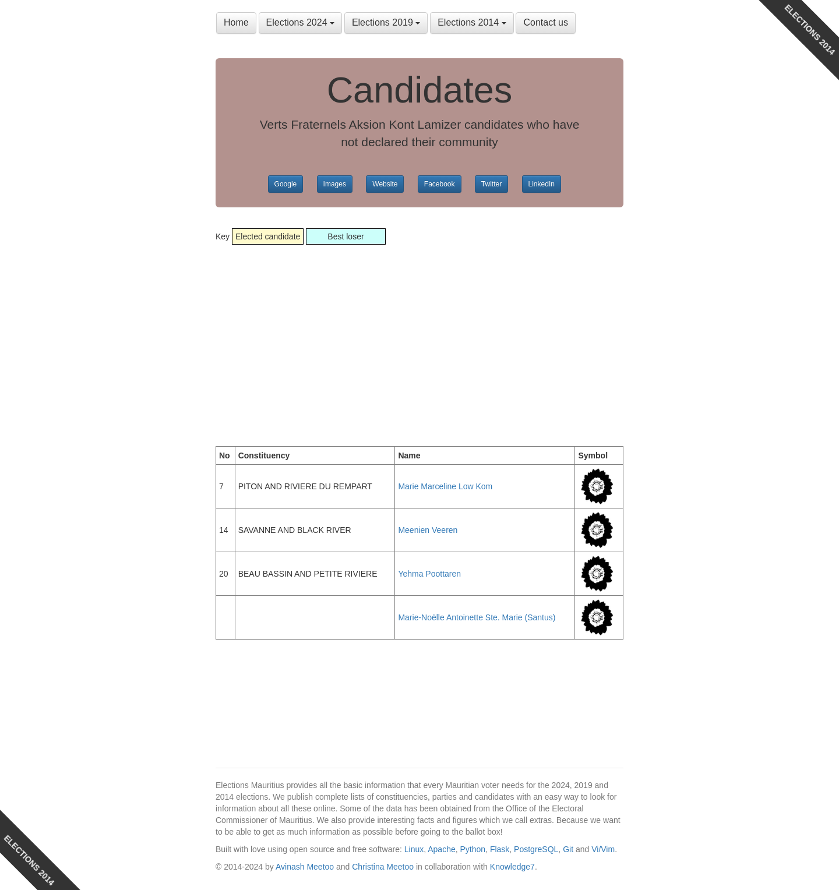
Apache (441, 849)
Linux (414, 849)
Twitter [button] (491, 184)
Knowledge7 (512, 866)
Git (568, 849)
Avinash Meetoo (305, 866)
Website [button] (384, 184)
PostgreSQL (536, 849)
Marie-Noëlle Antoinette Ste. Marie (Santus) (476, 617)
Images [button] (334, 184)
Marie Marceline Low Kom (445, 486)
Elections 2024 (300, 22)
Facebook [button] (439, 184)
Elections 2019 (386, 22)
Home (236, 22)
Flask (499, 849)
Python (473, 849)
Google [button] (285, 184)
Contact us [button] (545, 22)
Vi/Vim (603, 849)
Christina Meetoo (383, 866)
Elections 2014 (472, 22)
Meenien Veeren (427, 530)
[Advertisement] (419, 347)
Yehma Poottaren (429, 573)
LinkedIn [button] (541, 184)
